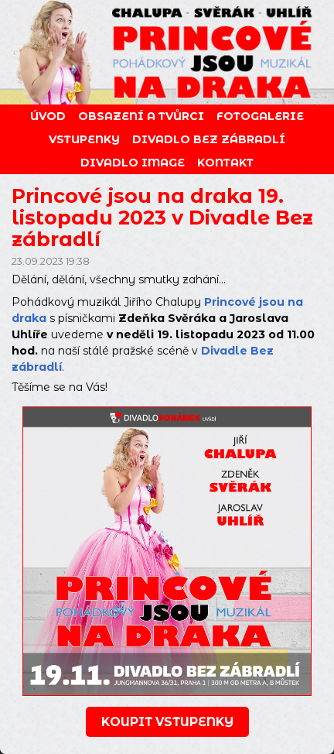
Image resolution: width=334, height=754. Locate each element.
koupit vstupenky (167, 722)
